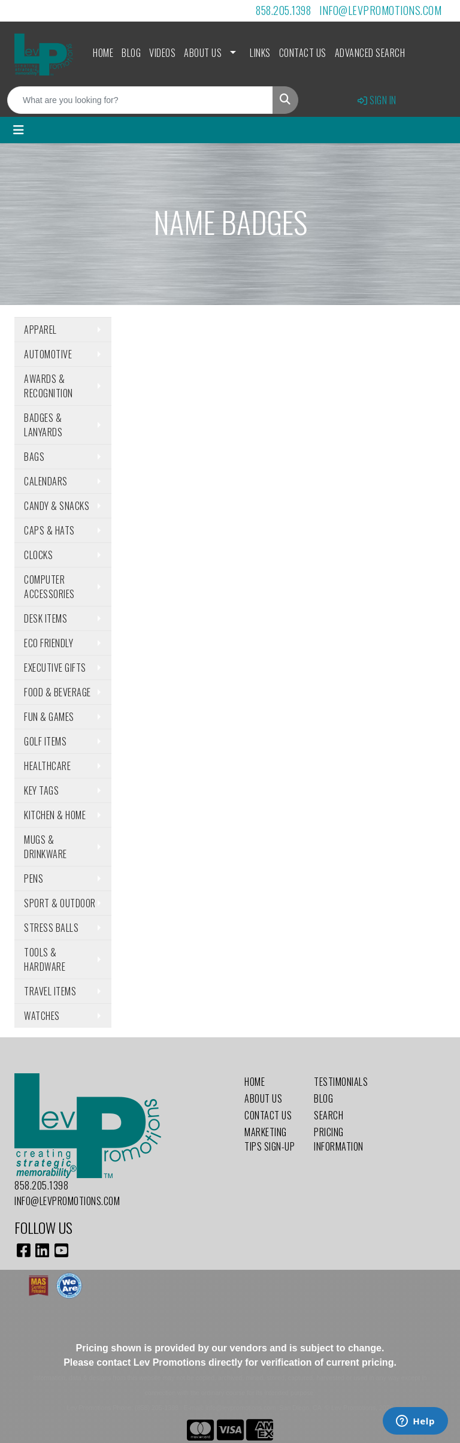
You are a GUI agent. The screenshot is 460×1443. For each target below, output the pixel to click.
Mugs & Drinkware (45, 846)
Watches (42, 1016)
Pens (33, 878)
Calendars (46, 481)
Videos (162, 53)
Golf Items (45, 741)
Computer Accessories (49, 586)
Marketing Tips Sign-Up (269, 1139)
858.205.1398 (283, 10)
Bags (34, 456)
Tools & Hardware (44, 959)
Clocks (38, 555)
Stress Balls (51, 927)
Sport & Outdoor (60, 903)
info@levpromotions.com (380, 10)
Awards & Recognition (48, 386)
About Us (203, 53)
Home (103, 53)
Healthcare (47, 766)
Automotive (48, 354)
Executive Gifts (55, 667)
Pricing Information (339, 1139)
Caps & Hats (49, 530)
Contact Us (302, 53)
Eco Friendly (48, 643)
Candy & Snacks (56, 506)
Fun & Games (49, 717)
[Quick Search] (140, 100)
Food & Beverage (57, 692)
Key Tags (41, 790)
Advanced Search (370, 53)
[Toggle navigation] (18, 130)
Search (328, 1115)
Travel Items (50, 991)
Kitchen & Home (55, 815)
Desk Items (45, 618)
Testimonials (341, 1081)
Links (260, 53)
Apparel (40, 329)
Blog (131, 53)
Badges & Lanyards (43, 424)
